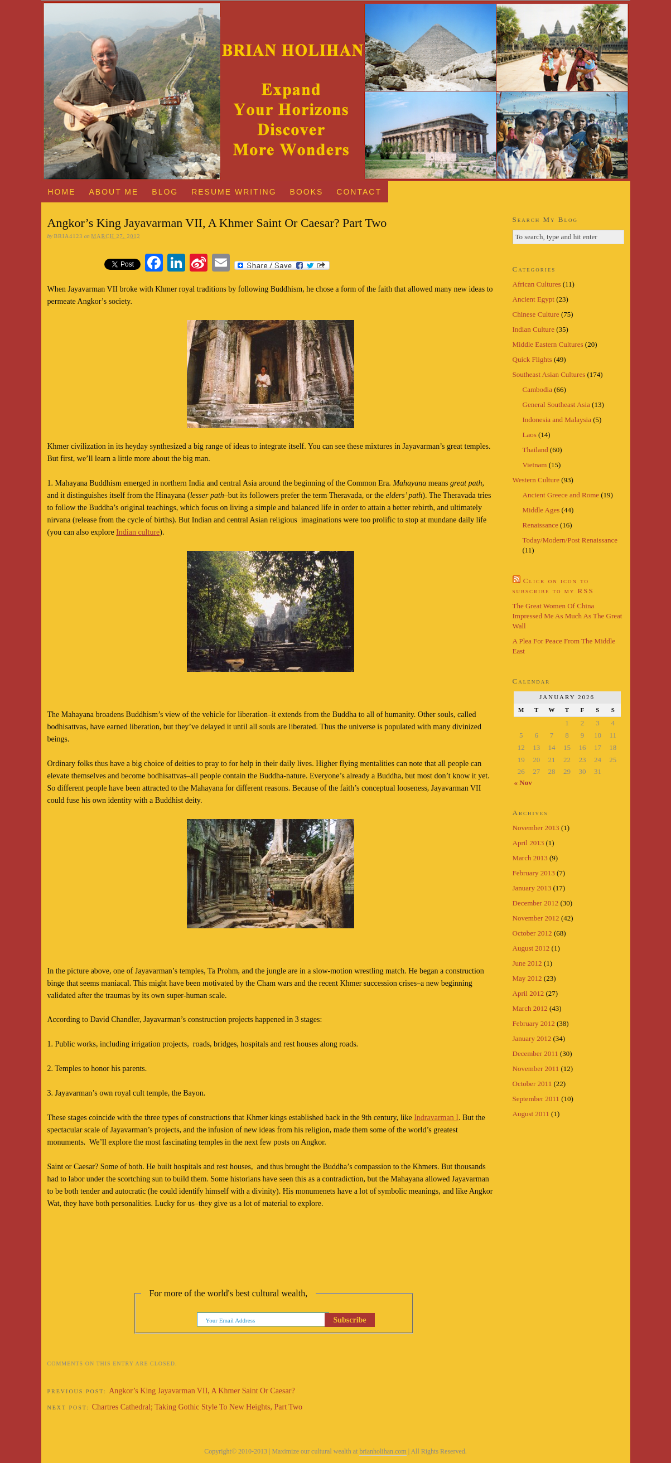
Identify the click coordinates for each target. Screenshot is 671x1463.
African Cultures (537, 284)
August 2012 (531, 948)
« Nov (523, 782)
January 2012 (532, 1038)
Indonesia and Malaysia (557, 419)
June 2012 (527, 963)
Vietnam (535, 465)
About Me (113, 191)
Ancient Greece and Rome (561, 495)
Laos (530, 434)
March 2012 (530, 1008)
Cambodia (537, 389)
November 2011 (536, 1068)
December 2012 (536, 903)
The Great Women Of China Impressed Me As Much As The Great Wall (567, 616)
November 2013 (536, 827)
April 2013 (528, 843)
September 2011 (536, 1098)
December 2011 (535, 1053)
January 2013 (532, 888)
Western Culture (536, 480)
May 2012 (527, 978)
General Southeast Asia (556, 404)
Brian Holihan (335, 90)
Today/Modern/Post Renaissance (570, 540)
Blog (165, 191)
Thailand (535, 449)
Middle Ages (541, 510)
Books (307, 191)
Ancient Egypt (533, 299)
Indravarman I (436, 1117)
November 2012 (536, 918)
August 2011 (531, 1114)
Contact (359, 191)
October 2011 (532, 1083)
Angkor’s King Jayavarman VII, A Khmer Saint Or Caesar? (202, 1391)
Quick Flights (532, 359)
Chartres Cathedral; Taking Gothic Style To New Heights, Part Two (197, 1407)
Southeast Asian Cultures (549, 374)
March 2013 (530, 858)
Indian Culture (533, 329)
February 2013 (534, 873)
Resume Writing (233, 191)
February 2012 (534, 1023)
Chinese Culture (536, 314)
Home (61, 191)
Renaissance (540, 525)
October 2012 (532, 933)
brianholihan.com (382, 1451)
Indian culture (138, 532)
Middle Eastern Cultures (548, 344)
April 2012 (528, 993)
